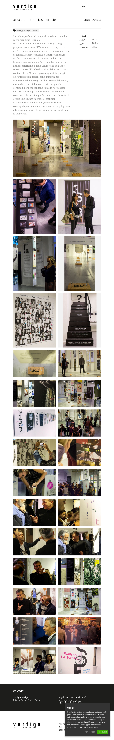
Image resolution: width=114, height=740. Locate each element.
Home (87, 19)
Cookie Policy (34, 700)
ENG (84, 6)
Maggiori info (94, 727)
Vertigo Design (23, 30)
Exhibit (35, 30)
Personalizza (90, 732)
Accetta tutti (102, 732)
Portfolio (96, 19)
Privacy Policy (19, 700)
